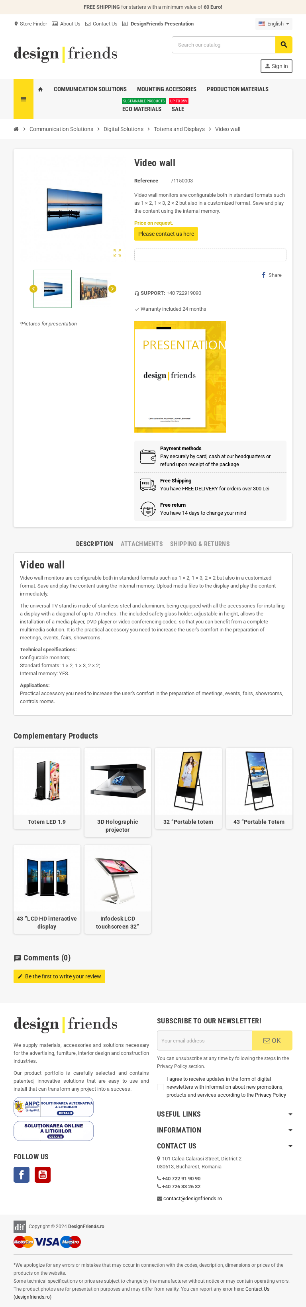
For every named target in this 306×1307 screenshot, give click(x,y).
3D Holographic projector (117, 826)
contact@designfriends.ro (192, 1198)
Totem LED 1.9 (47, 822)
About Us (66, 24)
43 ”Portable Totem (259, 822)
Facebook (21, 1175)
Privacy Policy (270, 1095)
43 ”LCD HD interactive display (47, 922)
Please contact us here (166, 234)
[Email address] (204, 1040)
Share (272, 275)
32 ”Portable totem (188, 822)
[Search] (232, 44)
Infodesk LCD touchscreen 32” (117, 922)
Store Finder (30, 24)
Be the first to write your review (59, 976)
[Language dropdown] (273, 24)
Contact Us (101, 24)
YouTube (43, 1175)
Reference (146, 181)
